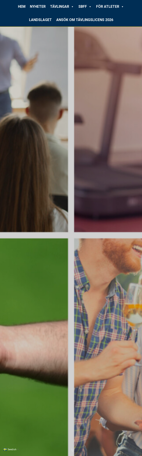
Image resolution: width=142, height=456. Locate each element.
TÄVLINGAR (62, 6)
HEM (21, 6)
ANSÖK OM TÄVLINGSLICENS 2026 (84, 20)
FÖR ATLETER (110, 6)
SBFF (85, 6)
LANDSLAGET (40, 20)
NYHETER (38, 6)
